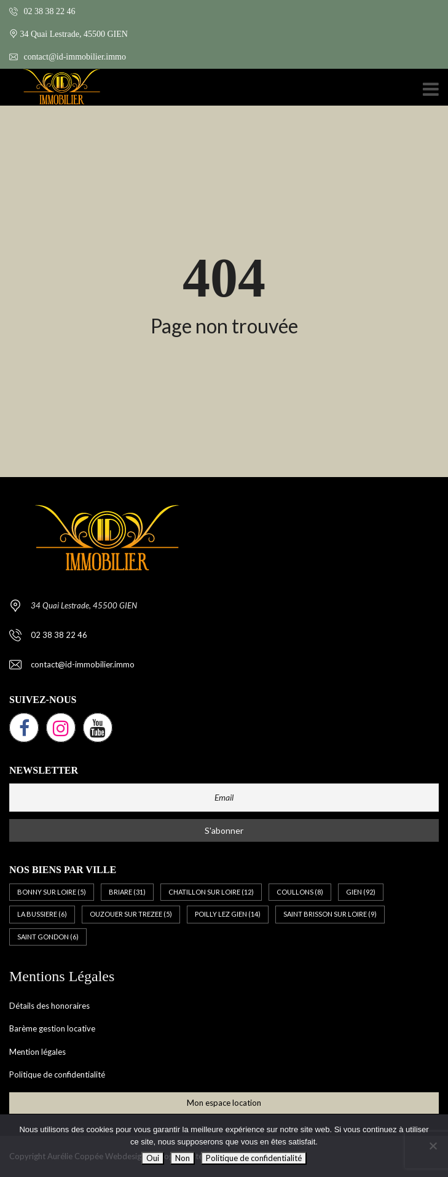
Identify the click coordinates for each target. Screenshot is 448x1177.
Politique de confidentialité (57, 1074)
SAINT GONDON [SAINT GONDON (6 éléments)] (48, 937)
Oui (152, 1158)
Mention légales (37, 1052)
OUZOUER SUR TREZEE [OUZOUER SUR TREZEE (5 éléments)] (131, 914)
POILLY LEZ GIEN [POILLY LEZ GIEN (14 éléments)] (228, 914)
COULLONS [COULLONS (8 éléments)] (300, 892)
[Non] (432, 1146)
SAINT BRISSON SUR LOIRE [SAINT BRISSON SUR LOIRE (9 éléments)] (330, 914)
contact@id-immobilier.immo (67, 56)
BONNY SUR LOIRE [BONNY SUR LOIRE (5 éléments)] (51, 892)
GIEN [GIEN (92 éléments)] (360, 892)
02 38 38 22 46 (42, 11)
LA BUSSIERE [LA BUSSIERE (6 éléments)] (42, 914)
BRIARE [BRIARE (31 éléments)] (127, 892)
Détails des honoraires (49, 1006)
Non (182, 1158)
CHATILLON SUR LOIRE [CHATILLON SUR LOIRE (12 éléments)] (211, 892)
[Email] (224, 797)
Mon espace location (224, 1103)
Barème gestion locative (52, 1028)
